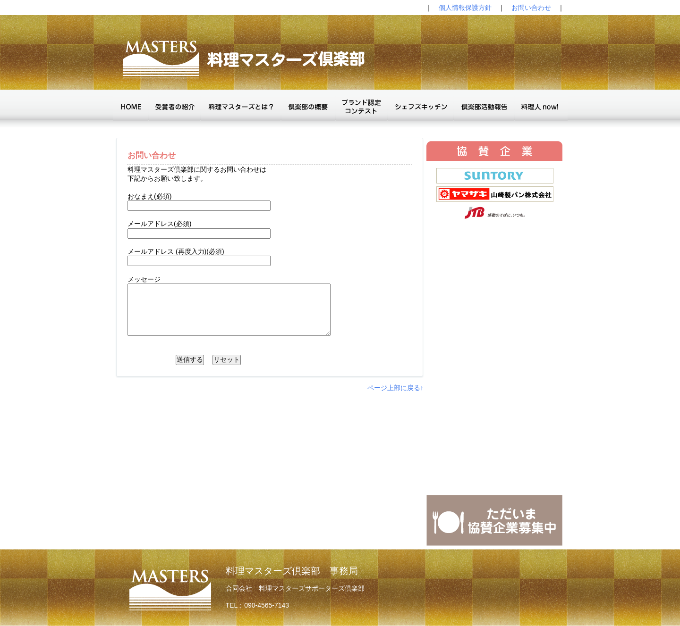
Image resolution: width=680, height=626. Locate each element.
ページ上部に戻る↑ (395, 388)
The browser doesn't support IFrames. (494, 328)
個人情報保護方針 (465, 7)
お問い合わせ (531, 7)
